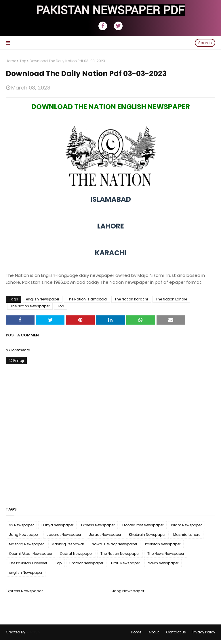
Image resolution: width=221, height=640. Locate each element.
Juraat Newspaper (105, 534)
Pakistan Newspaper (162, 544)
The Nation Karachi (131, 299)
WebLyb (33, 632)
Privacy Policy (203, 632)
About (153, 632)
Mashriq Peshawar (68, 544)
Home (11, 60)
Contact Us (176, 632)
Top (23, 60)
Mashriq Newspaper (26, 544)
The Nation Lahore (171, 299)
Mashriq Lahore (186, 534)
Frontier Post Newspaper (142, 525)
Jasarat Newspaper (64, 534)
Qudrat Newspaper (76, 553)
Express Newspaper (98, 525)
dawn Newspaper (163, 563)
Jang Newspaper (24, 534)
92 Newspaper (21, 525)
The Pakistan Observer (28, 563)
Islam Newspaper (186, 525)
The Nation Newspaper (29, 306)
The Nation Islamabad (87, 299)
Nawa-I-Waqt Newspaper (114, 544)
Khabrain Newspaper (147, 534)
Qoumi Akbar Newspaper (30, 553)
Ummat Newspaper (86, 563)
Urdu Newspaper (125, 563)
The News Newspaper (165, 553)
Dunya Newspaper (57, 525)
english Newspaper (42, 299)
